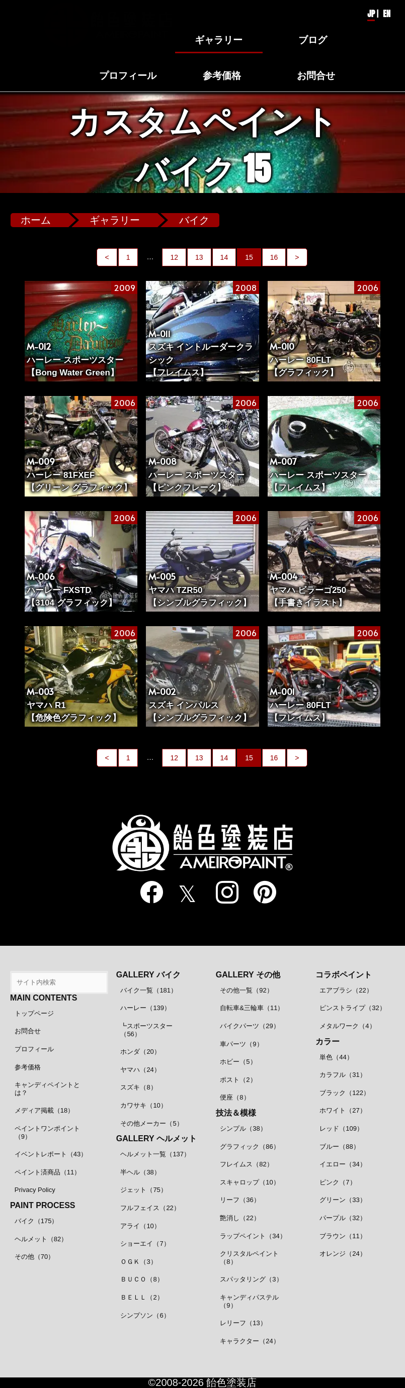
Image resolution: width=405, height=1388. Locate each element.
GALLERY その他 (248, 974)
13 (199, 257)
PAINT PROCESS (42, 1205)
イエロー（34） (342, 1164)
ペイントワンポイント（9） (47, 1132)
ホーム (36, 220)
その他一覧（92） (246, 990)
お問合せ (28, 1031)
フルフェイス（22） (150, 1208)
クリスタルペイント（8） (249, 1257)
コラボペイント (343, 974)
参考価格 (28, 1067)
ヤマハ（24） (140, 1069)
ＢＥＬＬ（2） (141, 1297)
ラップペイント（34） (253, 1236)
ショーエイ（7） (145, 1243)
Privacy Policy (35, 1190)
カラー (327, 1041)
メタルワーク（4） (347, 1026)
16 (274, 257)
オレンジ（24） (342, 1253)
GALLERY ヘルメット (156, 1138)
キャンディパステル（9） (249, 1301)
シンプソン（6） (145, 1315)
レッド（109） (341, 1128)
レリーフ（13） (243, 1323)
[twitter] (183, 893)
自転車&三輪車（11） (252, 1008)
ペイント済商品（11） (47, 1172)
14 (224, 257)
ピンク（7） (337, 1182)
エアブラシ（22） (345, 990)
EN (386, 14)
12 (174, 257)
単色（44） (336, 1057)
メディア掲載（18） (44, 1110)
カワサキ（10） (143, 1105)
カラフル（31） (342, 1074)
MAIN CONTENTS (43, 998)
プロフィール (34, 1049)
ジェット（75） (143, 1190)
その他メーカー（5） (151, 1123)
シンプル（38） (243, 1128)
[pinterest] (259, 893)
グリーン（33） (342, 1200)
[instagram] (221, 893)
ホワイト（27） (342, 1110)
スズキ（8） (138, 1087)
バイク (194, 220)
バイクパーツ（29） (249, 1026)
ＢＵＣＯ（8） (141, 1279)
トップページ (34, 1013)
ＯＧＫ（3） (138, 1261)
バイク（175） (36, 1221)
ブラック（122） (344, 1093)
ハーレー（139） (145, 1008)
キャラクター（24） (249, 1341)
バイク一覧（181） (148, 990)
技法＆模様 (236, 1113)
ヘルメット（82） (41, 1239)
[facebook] (145, 893)
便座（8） (235, 1097)
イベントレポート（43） (51, 1154)
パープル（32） (342, 1218)
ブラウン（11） (342, 1236)
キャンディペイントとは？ (47, 1089)
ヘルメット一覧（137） (155, 1154)
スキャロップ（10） (249, 1182)
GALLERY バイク (148, 974)
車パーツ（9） (241, 1044)
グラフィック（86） (249, 1146)
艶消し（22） (240, 1218)
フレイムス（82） (246, 1164)
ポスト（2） (238, 1079)
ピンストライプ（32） (352, 1008)
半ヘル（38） (140, 1172)
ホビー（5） (238, 1061)
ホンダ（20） (140, 1051)
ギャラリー (115, 220)
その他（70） (34, 1256)
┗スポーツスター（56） (146, 1030)
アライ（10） (140, 1226)
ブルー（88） (339, 1146)
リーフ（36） (240, 1200)
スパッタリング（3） (251, 1279)
